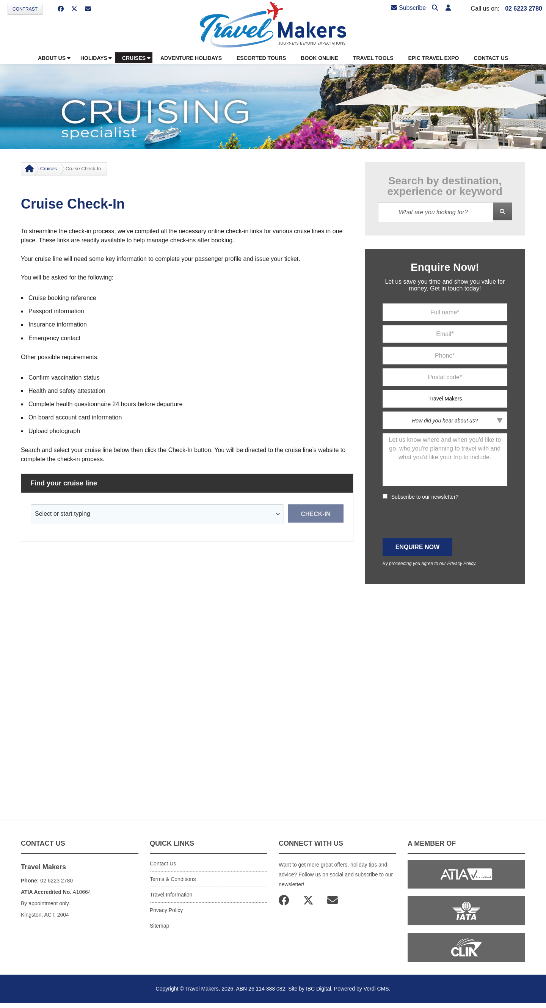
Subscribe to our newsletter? (424, 497)
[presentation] (440, 519)
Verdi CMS (376, 989)
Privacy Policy (461, 563)
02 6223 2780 (523, 8)
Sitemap (159, 926)
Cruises (48, 168)
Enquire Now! (445, 267)
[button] (448, 8)
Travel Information (171, 895)
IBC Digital (318, 989)
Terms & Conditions (173, 879)
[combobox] (158, 513)
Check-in (315, 514)
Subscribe (408, 8)
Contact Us (163, 863)
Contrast (25, 9)
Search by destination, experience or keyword (445, 186)
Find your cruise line (63, 483)
